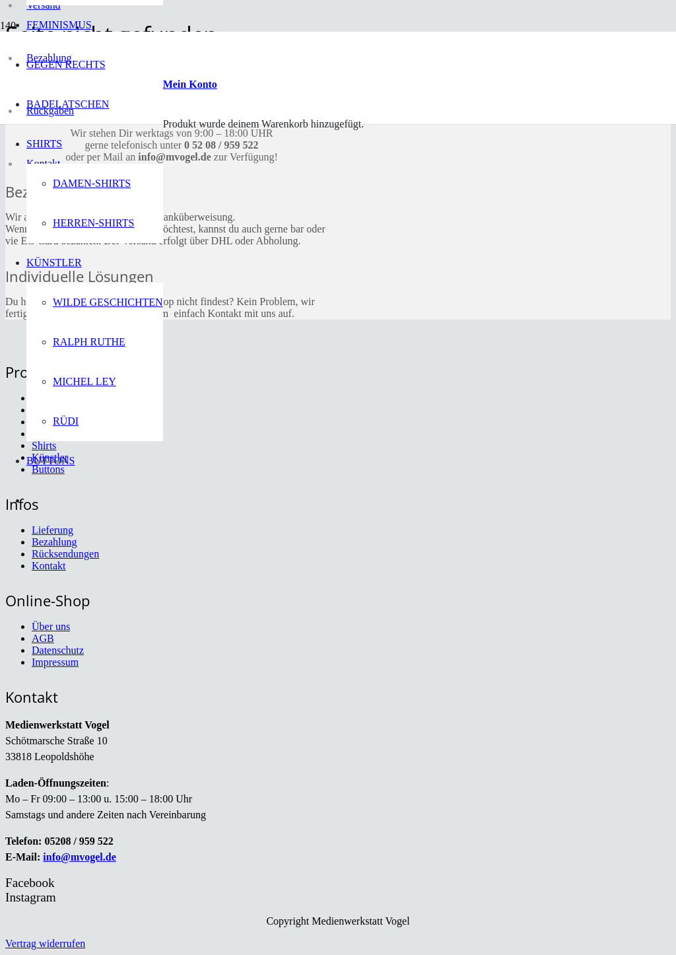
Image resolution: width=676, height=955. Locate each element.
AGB (43, 638)
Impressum (55, 662)
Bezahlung (54, 542)
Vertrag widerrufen (45, 943)
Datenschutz (58, 650)
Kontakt (49, 565)
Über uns (51, 626)
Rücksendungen (65, 553)
